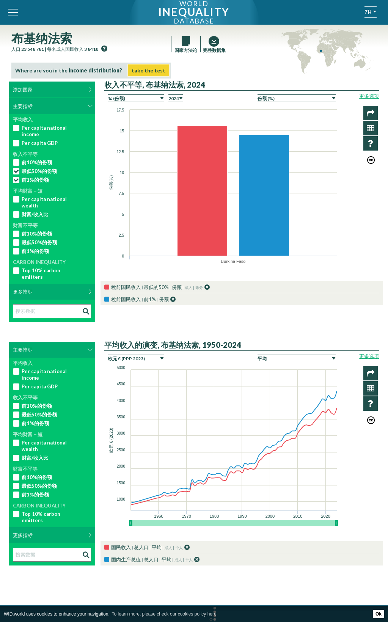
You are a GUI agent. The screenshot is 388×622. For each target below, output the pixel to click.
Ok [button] (378, 614)
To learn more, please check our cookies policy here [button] (164, 614)
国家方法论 (185, 50)
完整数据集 (214, 50)
